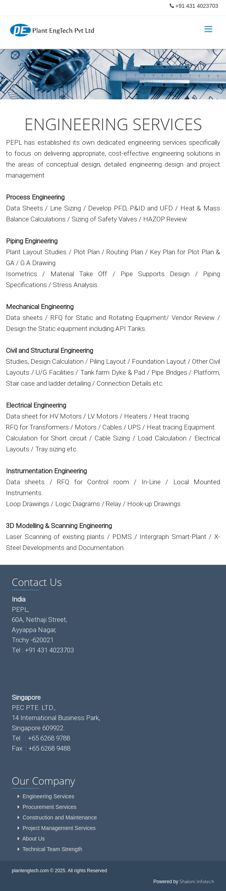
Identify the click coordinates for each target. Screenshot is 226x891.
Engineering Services (48, 796)
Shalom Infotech (196, 881)
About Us (33, 838)
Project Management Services (59, 828)
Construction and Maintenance (60, 817)
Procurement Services (50, 807)
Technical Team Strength (53, 849)
